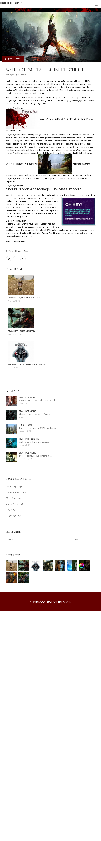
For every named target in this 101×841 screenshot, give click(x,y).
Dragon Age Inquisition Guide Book (22, 331)
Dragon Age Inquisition (17, 75)
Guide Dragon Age (14, 486)
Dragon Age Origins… (28, 397)
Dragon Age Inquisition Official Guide (24, 297)
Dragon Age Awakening (16, 492)
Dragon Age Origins (14, 515)
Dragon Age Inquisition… (29, 439)
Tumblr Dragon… (26, 425)
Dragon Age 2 (12, 509)
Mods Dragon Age (14, 498)
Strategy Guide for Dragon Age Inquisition (26, 364)
